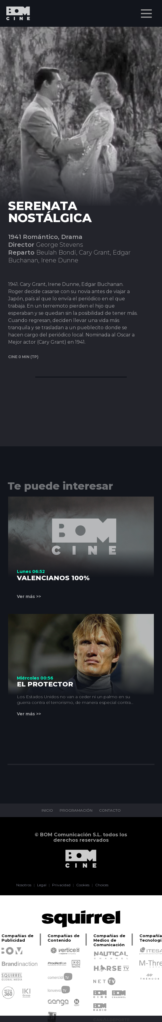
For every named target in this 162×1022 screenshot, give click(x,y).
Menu (147, 10)
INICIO (47, 810)
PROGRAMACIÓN (76, 810)
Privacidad (61, 885)
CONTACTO (110, 810)
